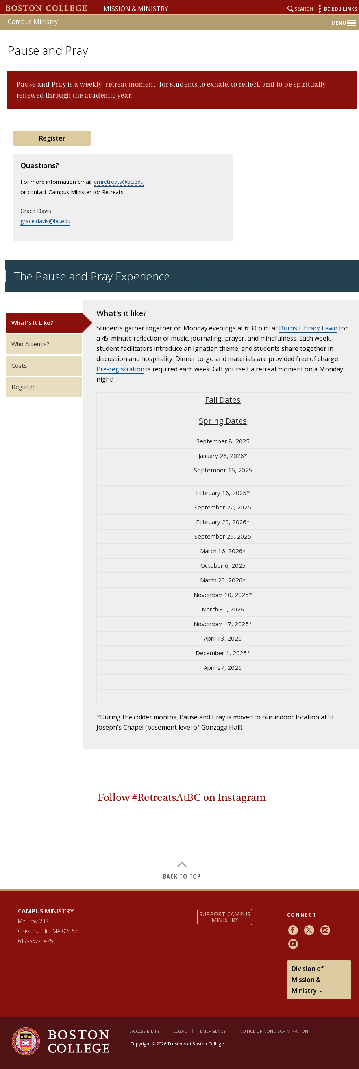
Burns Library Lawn (308, 328)
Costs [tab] (19, 365)
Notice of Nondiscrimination (273, 1031)
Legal (180, 1031)
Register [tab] (23, 387)
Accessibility (145, 1031)
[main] (182, 474)
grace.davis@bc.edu (45, 221)
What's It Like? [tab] (32, 322)
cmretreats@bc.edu (119, 181)
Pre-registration (120, 369)
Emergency (213, 1031)
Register (52, 138)
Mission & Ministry (136, 8)
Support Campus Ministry (225, 916)
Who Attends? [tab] (30, 344)
